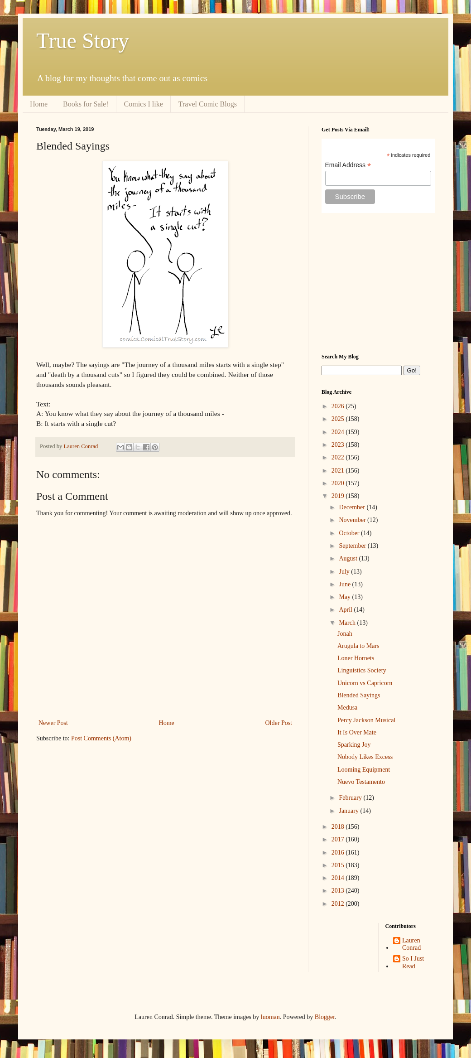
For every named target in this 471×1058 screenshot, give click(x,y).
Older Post (279, 723)
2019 (339, 496)
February (351, 797)
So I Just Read (413, 962)
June (345, 584)
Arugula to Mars (358, 646)
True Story (82, 41)
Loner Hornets (355, 658)
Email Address (348, 165)
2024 (339, 432)
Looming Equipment (363, 769)
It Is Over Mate (356, 732)
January (349, 810)
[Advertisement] (378, 283)
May (345, 597)
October (350, 533)
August (349, 558)
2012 (339, 903)
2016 (339, 852)
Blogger (325, 1017)
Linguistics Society (361, 670)
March (348, 622)
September (353, 545)
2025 (339, 418)
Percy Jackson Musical (366, 720)
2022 (339, 457)
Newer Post (53, 723)
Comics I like (143, 104)
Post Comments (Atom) (101, 738)
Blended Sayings (358, 695)
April (346, 609)
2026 (339, 406)
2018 (339, 826)
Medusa (347, 707)
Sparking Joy (354, 744)
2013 (339, 890)
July (345, 571)
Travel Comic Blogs (207, 104)
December (352, 507)
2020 (339, 483)
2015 (339, 865)
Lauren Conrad (411, 944)
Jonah (344, 633)
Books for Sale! (85, 104)
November (353, 520)
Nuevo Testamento (361, 781)
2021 (339, 470)
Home (39, 104)
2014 (339, 877)
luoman (270, 1017)
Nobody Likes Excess (365, 757)
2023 (339, 444)
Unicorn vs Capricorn (364, 683)
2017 (339, 839)
